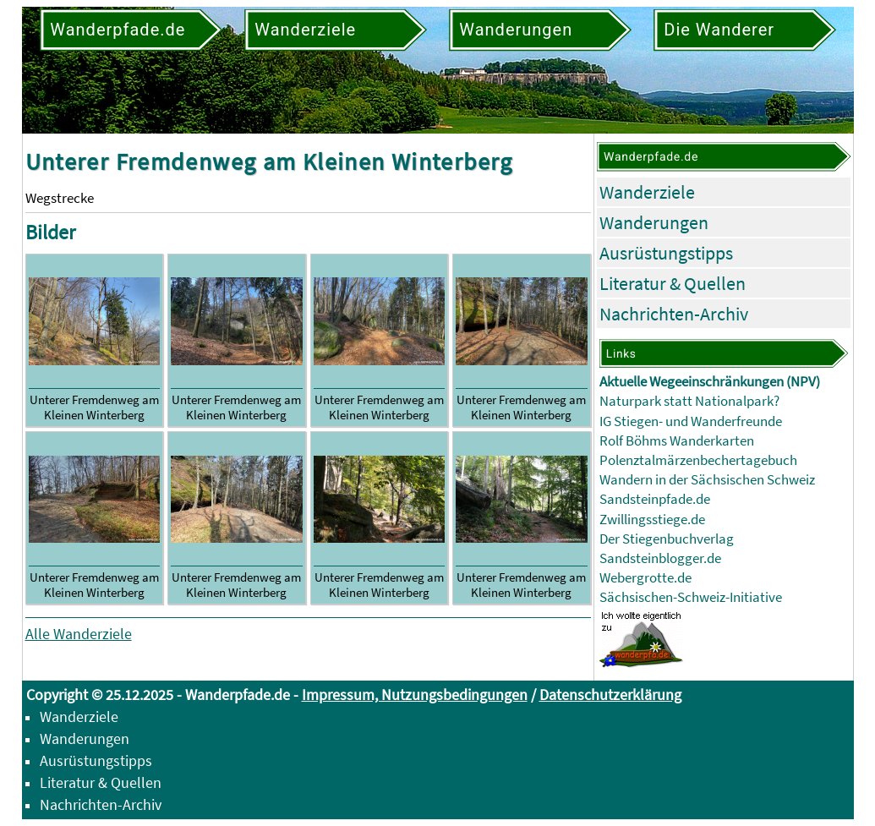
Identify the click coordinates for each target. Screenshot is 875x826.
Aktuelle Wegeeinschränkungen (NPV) (709, 382)
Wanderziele (647, 192)
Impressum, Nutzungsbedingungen (415, 694)
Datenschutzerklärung (610, 694)
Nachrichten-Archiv (673, 313)
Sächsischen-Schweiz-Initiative (690, 597)
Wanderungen (653, 222)
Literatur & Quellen (672, 283)
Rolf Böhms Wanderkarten (676, 441)
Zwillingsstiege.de (652, 519)
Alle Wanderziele (78, 633)
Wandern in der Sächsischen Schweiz (707, 480)
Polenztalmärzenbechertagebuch (698, 460)
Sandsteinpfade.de (654, 499)
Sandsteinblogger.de (660, 558)
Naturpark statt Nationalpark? (689, 401)
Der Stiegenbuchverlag (666, 539)
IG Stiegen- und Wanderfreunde (690, 421)
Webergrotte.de (645, 578)
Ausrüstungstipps (666, 253)
